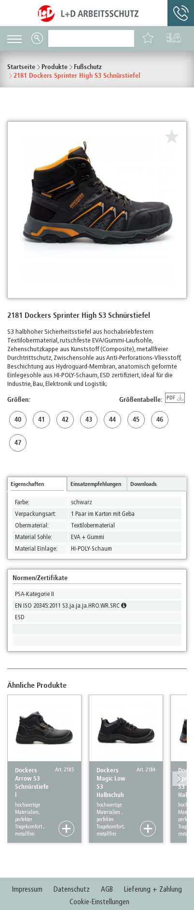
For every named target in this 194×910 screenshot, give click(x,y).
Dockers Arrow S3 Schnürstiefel (32, 782)
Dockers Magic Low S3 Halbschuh (111, 782)
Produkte (55, 67)
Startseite (21, 67)
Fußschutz (88, 67)
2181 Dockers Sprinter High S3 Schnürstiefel (77, 75)
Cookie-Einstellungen (99, 901)
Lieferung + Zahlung (153, 889)
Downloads (143, 484)
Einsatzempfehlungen (95, 484)
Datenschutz (72, 889)
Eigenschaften (27, 484)
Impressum (27, 889)
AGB (107, 889)
